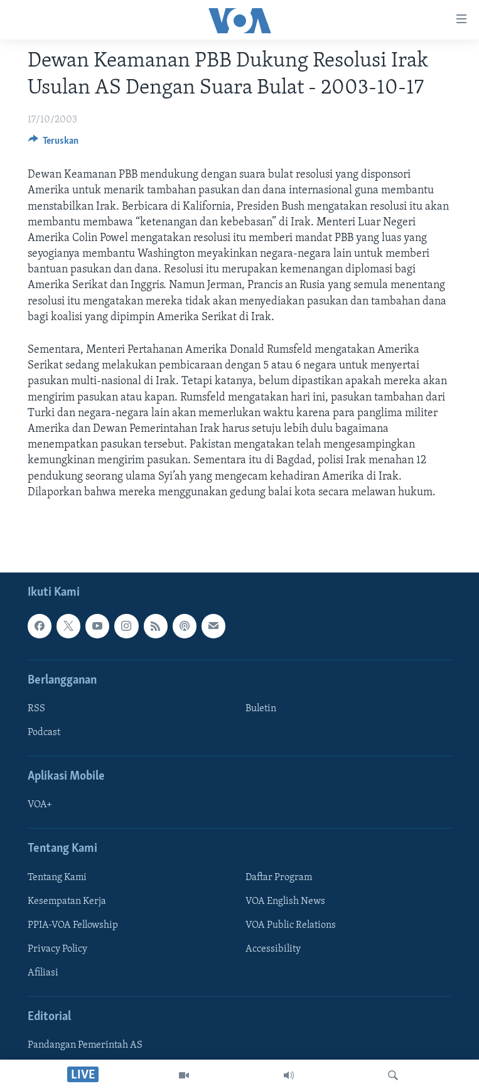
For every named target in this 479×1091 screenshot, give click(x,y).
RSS (36, 709)
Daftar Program (278, 878)
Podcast (44, 733)
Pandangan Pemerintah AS (85, 1045)
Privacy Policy (57, 949)
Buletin (260, 709)
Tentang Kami (57, 878)
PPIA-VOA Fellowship (73, 925)
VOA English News (285, 901)
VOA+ (40, 805)
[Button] (53, 144)
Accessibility (273, 949)
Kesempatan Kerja (67, 901)
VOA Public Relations (290, 925)
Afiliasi (43, 973)
